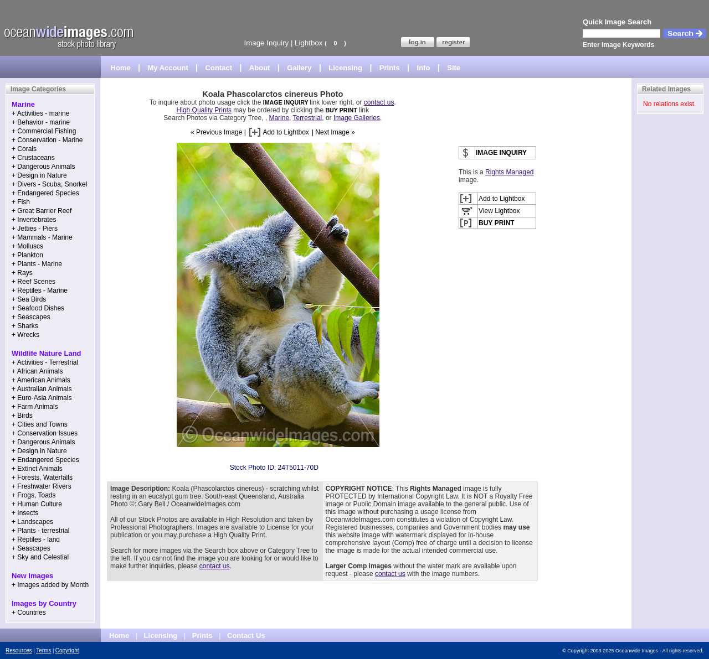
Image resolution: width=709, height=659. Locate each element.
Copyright (67, 650)
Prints (389, 68)
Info (423, 68)
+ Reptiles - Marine (40, 290)
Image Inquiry (266, 43)
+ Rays (22, 273)
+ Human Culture (37, 504)
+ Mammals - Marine (42, 237)
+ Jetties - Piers (35, 228)
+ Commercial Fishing (44, 131)
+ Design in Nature (39, 175)
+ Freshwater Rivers (41, 486)
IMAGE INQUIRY (286, 102)
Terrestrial (307, 118)
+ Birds (22, 415)
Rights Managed (509, 172)
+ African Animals (37, 371)
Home (121, 68)
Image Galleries (356, 118)
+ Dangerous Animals (43, 166)
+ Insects (25, 513)
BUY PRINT (341, 110)
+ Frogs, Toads (34, 495)
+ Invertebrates (34, 220)
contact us (379, 102)
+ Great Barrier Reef (41, 211)
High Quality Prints (204, 110)
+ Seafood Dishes (38, 308)
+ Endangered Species (45, 193)
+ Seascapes (31, 317)
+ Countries (29, 612)
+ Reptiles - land (36, 539)
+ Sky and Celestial (40, 557)
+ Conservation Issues (45, 433)
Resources (19, 650)
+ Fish (21, 202)
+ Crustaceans (33, 158)
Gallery (299, 68)
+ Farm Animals (35, 407)
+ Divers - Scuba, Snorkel (49, 184)
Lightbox (308, 43)
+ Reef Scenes (33, 282)
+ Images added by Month (50, 585)
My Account (168, 68)
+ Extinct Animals (37, 469)
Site (453, 68)
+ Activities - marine (40, 113)
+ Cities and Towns (40, 424)
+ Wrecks (25, 335)
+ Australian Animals (41, 389)
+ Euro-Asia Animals (41, 398)
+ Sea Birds (29, 299)
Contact (218, 68)
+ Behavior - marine (41, 122)
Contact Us (246, 635)
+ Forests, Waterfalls (42, 477)
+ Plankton (27, 255)
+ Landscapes (32, 522)
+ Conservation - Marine (47, 140)
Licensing (345, 68)
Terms (43, 650)
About (259, 68)
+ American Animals (41, 380)
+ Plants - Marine (37, 264)
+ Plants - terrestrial (40, 531)
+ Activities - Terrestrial (45, 362)
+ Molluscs (27, 246)
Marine (279, 118)
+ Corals (24, 149)
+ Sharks (25, 326)
